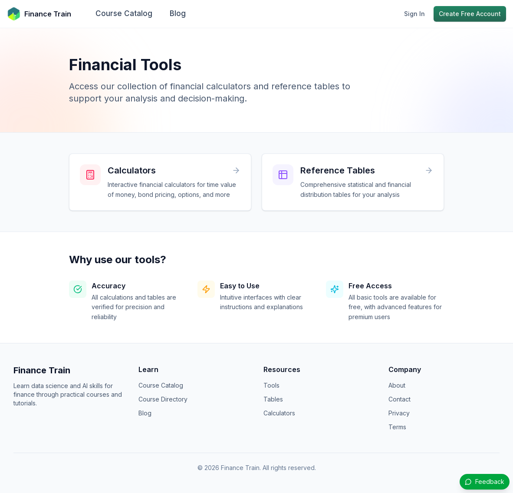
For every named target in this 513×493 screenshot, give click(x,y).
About (396, 385)
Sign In (414, 13)
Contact (399, 399)
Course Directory (162, 399)
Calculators (279, 413)
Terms (397, 427)
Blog (178, 13)
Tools (271, 385)
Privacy (399, 413)
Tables (273, 399)
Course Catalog (123, 13)
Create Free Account (470, 13)
